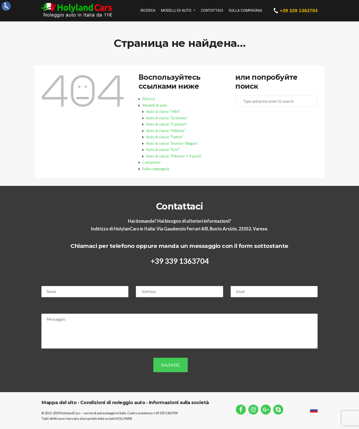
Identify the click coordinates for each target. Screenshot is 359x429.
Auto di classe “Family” (164, 137)
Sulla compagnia (245, 10)
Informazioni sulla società (178, 402)
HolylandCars (70, 413)
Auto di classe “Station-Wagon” (172, 143)
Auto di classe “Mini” (163, 111)
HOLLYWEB (123, 419)
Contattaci (212, 10)
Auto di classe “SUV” (163, 149)
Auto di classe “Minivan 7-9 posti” (174, 156)
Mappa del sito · (60, 402)
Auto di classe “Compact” (166, 124)
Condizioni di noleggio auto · (113, 402)
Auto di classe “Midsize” (165, 130)
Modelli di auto (176, 10)
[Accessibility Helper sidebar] (6, 6)
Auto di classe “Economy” (167, 118)
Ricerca (147, 10)
